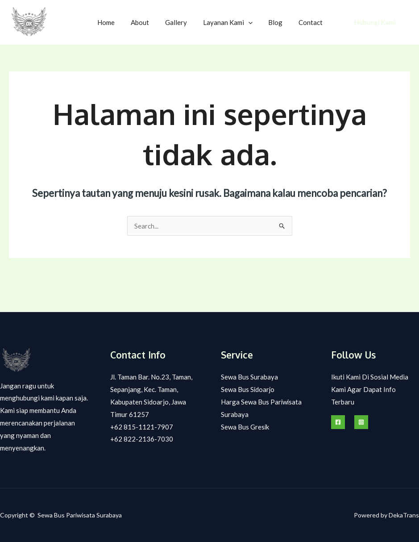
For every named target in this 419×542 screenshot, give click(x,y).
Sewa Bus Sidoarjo (248, 389)
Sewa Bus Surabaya (249, 377)
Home (120, 22)
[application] (254, 22)
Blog (279, 22)
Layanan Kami (234, 22)
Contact (312, 22)
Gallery (185, 22)
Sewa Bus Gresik (245, 427)
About (151, 22)
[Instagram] (361, 422)
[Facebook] (338, 422)
